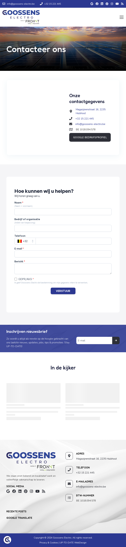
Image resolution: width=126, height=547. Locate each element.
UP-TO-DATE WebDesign (72, 542)
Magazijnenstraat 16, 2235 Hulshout (96, 458)
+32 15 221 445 (84, 118)
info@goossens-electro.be (90, 124)
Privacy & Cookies (49, 542)
